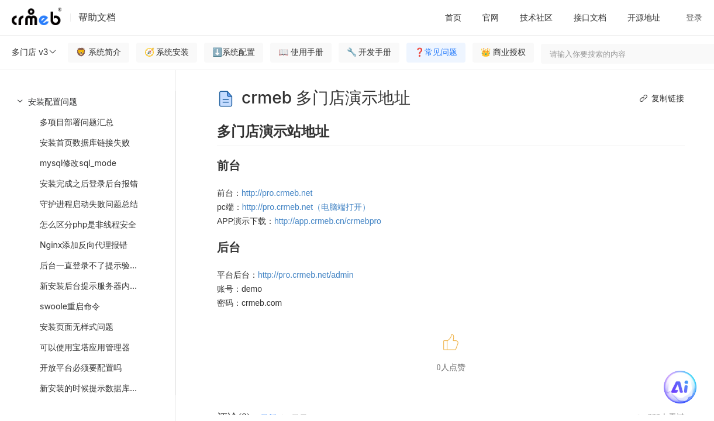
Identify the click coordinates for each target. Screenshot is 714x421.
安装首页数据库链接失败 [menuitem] (85, 142)
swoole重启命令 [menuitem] (70, 306)
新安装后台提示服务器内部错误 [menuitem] (97, 286)
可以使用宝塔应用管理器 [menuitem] (85, 347)
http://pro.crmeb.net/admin (305, 274)
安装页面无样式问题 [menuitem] (76, 327)
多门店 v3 (34, 52)
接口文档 (590, 17)
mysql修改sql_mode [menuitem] (78, 163)
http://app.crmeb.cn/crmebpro (327, 221)
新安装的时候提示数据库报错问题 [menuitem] (101, 388)
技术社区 (536, 17)
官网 (490, 17)
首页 (453, 17)
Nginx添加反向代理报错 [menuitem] (83, 245)
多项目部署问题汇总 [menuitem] (76, 122)
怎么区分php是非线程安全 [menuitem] (88, 224)
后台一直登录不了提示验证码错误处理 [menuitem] (105, 265)
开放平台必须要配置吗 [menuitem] (81, 367)
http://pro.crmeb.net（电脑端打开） (306, 207)
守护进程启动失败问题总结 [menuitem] (89, 204)
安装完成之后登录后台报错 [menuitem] (89, 183)
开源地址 (643, 17)
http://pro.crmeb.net (277, 193)
